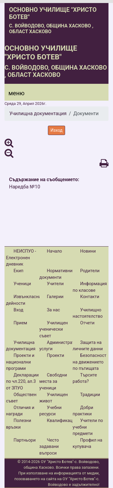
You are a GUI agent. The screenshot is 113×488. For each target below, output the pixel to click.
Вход (18, 310)
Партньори (25, 440)
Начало (54, 251)
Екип (19, 270)
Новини (88, 251)
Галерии (55, 296)
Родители (89, 270)
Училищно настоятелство (88, 313)
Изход (57, 130)
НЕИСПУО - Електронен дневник (21, 258)
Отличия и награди (20, 411)
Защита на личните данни (88, 346)
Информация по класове (90, 287)
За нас (53, 310)
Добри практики (83, 411)
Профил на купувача (87, 443)
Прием (20, 323)
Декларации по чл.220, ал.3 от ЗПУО (22, 382)
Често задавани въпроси (49, 447)
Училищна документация (38, 113)
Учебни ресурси (50, 411)
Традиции (90, 394)
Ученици (22, 283)
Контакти (89, 296)
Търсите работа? (85, 378)
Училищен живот (53, 398)
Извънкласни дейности (23, 300)
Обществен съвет (21, 398)
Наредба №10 (24, 187)
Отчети (87, 323)
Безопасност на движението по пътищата (89, 362)
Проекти (55, 355)
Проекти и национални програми (20, 362)
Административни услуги (61, 346)
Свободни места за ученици (53, 382)
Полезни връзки (18, 424)
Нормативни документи (56, 274)
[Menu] (13, 95)
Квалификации (62, 420)
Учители (55, 283)
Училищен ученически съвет (53, 329)
